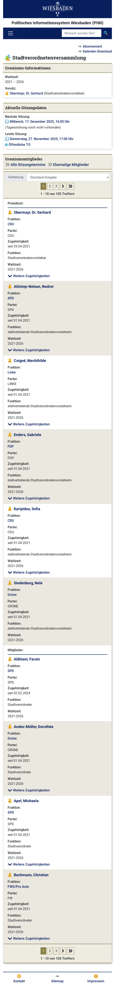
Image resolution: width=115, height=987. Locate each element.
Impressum (95, 981)
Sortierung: (16, 177)
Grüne (12, 595)
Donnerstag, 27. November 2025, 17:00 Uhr (42, 139)
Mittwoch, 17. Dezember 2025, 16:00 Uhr (40, 122)
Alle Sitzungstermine (28, 164)
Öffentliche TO (19, 145)
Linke (12, 372)
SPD (11, 298)
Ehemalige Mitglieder (71, 164)
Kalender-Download (97, 51)
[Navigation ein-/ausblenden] (10, 33)
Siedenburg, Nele (28, 583)
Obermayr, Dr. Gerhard (26, 93)
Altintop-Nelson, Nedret (33, 286)
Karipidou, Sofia (27, 509)
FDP (11, 446)
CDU (11, 224)
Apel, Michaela (26, 801)
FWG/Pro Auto (18, 887)
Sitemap (57, 981)
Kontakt (19, 981)
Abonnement (92, 46)
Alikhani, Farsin (27, 659)
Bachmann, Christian (31, 875)
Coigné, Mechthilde (30, 360)
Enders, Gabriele (27, 435)
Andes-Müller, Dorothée (33, 726)
